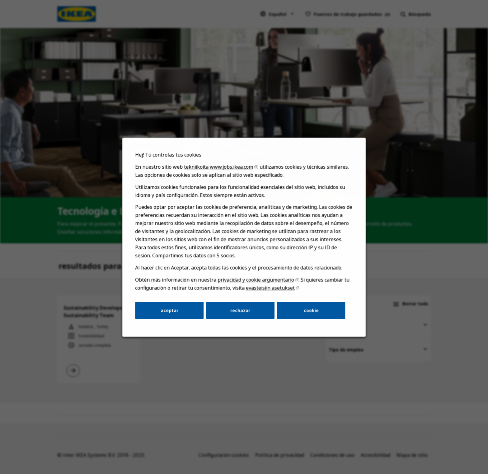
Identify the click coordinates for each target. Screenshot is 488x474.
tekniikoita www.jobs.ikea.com (219, 175)
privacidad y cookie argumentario (255, 284)
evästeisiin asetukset (269, 292)
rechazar (240, 314)
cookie (309, 314)
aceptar (171, 314)
